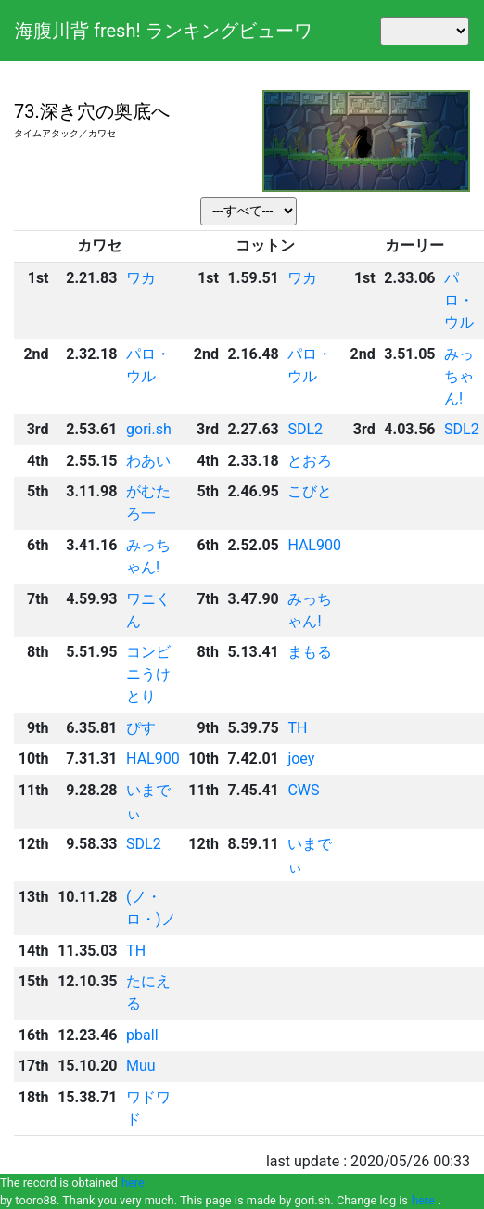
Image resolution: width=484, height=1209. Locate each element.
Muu (141, 1065)
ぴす (141, 728)
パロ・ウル (459, 300)
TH (297, 728)
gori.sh (149, 429)
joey (300, 758)
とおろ (309, 460)
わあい (148, 460)
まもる (309, 652)
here (133, 1183)
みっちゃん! (459, 376)
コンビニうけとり (148, 674)
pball (142, 1035)
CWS (303, 790)
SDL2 (305, 429)
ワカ (141, 278)
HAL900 (314, 545)
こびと (309, 491)
